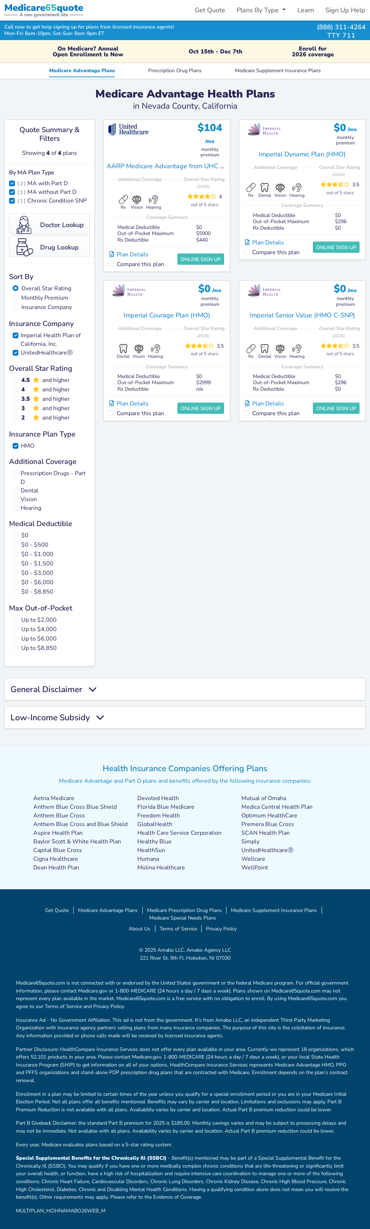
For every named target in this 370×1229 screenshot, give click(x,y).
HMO (27, 446)
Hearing (31, 508)
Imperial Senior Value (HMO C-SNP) (302, 315)
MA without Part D (52, 192)
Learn (305, 10)
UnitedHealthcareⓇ (47, 353)
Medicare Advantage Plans (82, 70)
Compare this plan (140, 264)
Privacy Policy (221, 928)
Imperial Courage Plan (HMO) (167, 315)
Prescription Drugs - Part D (53, 477)
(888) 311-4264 (341, 26)
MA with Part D (47, 183)
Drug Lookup (48, 247)
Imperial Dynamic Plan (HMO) (302, 154)
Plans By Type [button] (258, 10)
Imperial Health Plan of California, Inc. (51, 339)
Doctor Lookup (50, 225)
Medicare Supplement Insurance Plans (278, 70)
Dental (29, 491)
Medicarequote (43, 7)
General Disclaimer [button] (53, 689)
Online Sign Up (201, 259)
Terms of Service (178, 928)
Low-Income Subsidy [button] (57, 717)
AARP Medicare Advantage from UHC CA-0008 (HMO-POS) (196, 166)
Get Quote (210, 10)
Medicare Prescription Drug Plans (184, 910)
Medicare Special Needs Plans (182, 917)
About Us (139, 928)
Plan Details (129, 255)
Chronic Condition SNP (57, 201)
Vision (29, 499)
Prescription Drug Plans (175, 70)
